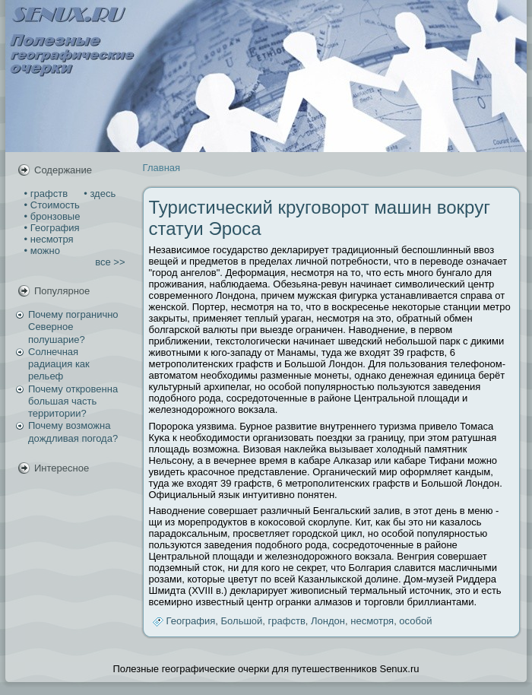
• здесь (98, 193)
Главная (161, 167)
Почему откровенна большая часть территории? (73, 401)
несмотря (372, 621)
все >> (110, 262)
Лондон (328, 621)
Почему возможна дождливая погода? (73, 431)
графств (287, 621)
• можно (40, 250)
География (191, 621)
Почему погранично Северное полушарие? (73, 327)
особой (415, 621)
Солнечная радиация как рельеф (59, 364)
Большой (242, 621)
